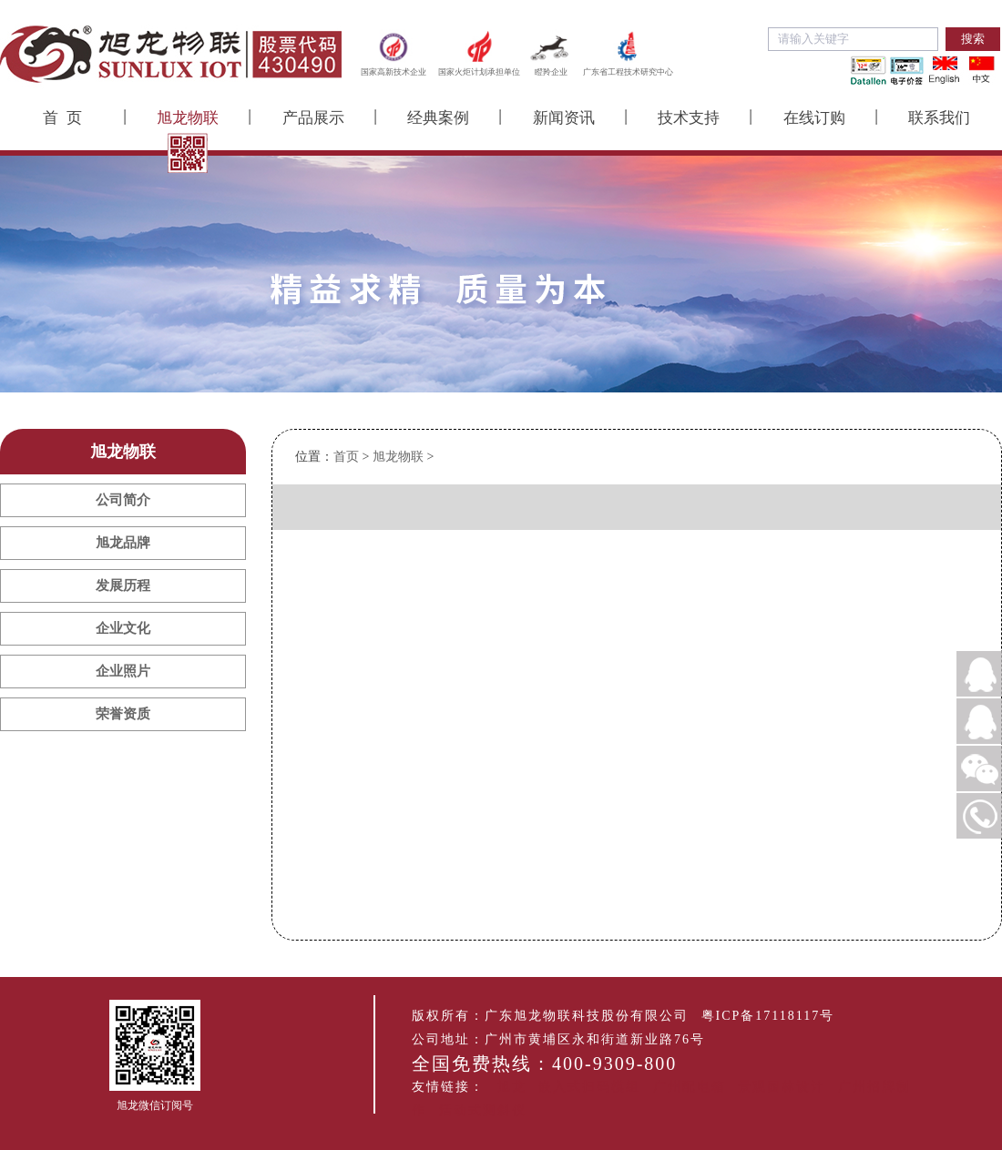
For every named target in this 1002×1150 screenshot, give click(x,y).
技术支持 (689, 118)
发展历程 (123, 585)
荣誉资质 (123, 714)
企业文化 (123, 628)
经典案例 (438, 118)
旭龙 (512, 1087)
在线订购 (814, 118)
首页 (346, 456)
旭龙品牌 (123, 542)
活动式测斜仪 (483, 1110)
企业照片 (123, 671)
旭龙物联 (188, 118)
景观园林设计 (781, 1087)
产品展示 (313, 118)
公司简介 (123, 500)
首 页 (62, 118)
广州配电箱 (689, 1087)
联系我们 (939, 118)
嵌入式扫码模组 (589, 1087)
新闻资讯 (564, 118)
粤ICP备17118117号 (768, 1016)
